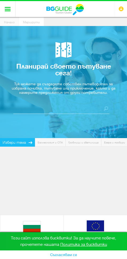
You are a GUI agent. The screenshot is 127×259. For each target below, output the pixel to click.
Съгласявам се (63, 255)
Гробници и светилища (83, 142)
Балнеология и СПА (50, 142)
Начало (9, 22)
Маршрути (31, 22)
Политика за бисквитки (83, 244)
